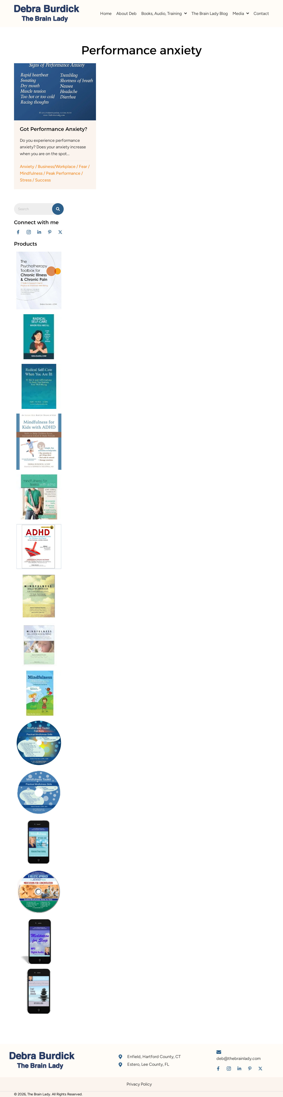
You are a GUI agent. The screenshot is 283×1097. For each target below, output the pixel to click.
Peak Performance (63, 173)
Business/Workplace (56, 166)
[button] (18, 232)
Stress (26, 180)
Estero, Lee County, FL (148, 1064)
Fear (83, 166)
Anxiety (27, 166)
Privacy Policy (139, 1084)
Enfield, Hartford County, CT (154, 1056)
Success (43, 180)
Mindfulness (31, 173)
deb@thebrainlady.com (238, 1058)
